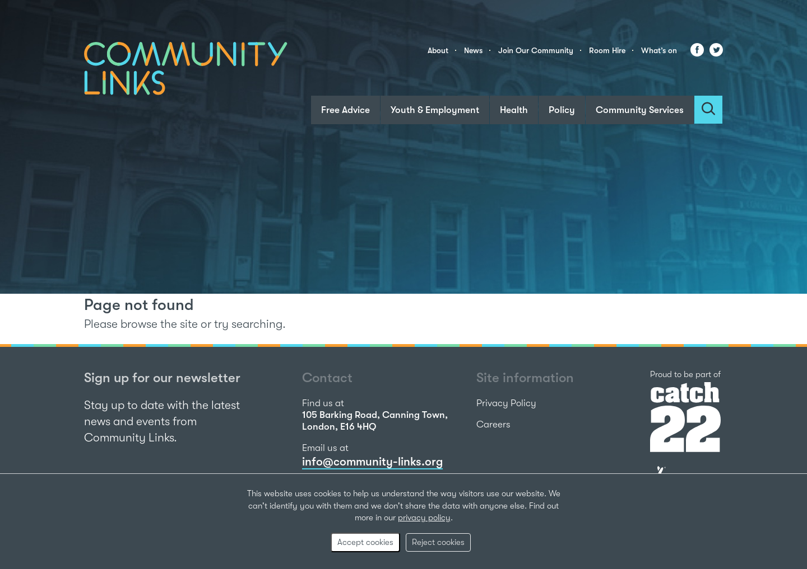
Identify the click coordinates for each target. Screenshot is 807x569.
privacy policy (424, 517)
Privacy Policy (506, 403)
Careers (493, 424)
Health (514, 110)
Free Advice (345, 110)
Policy (562, 110)
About (438, 50)
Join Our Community (535, 50)
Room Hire (607, 50)
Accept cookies (365, 542)
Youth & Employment (435, 110)
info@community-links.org (372, 461)
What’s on (659, 50)
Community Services (640, 110)
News (473, 50)
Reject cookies (438, 542)
